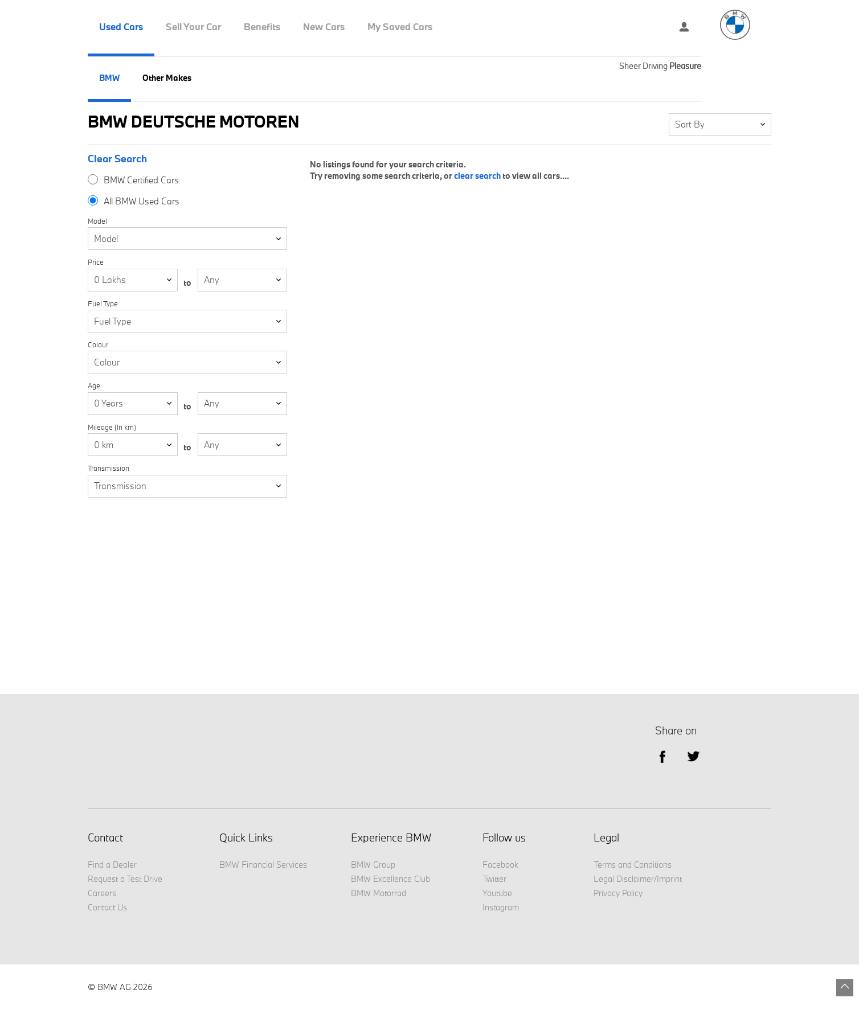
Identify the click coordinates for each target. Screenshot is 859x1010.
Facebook (500, 864)
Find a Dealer (112, 864)
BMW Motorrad (378, 893)
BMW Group (373, 864)
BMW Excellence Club (390, 878)
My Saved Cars (399, 26)
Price (96, 262)
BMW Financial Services (263, 864)
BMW (109, 77)
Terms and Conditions (633, 864)
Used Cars (121, 26)
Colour (98, 345)
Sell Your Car (193, 26)
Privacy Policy (618, 893)
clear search (477, 175)
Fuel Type (103, 304)
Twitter (693, 756)
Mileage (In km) (112, 427)
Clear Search (117, 159)
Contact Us (107, 907)
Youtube (497, 893)
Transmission (108, 468)
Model (97, 221)
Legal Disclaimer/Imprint (638, 878)
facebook (662, 756)
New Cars (324, 26)
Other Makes (166, 77)
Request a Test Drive (125, 878)
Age (94, 386)
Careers (102, 893)
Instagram (500, 907)
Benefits (262, 26)
